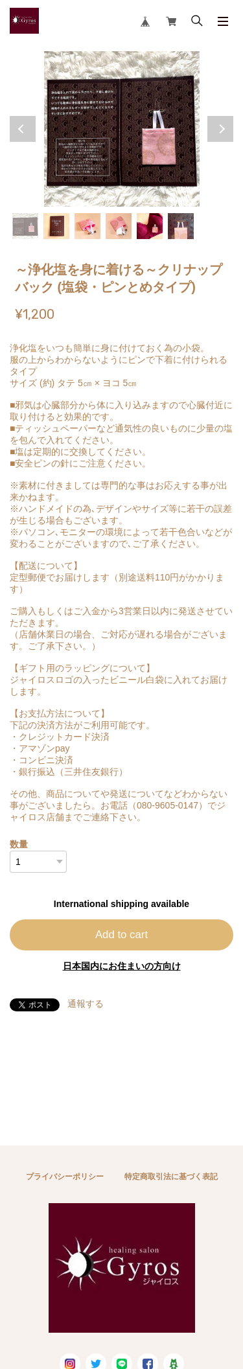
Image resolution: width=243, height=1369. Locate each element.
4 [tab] (119, 226)
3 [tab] (87, 226)
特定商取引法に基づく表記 (171, 1176)
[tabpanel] (121, 129)
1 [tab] (25, 226)
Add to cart (121, 934)
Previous (23, 129)
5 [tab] (150, 226)
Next (220, 129)
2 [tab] (56, 226)
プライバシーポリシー (65, 1176)
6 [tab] (181, 226)
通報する (85, 1003)
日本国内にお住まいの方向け (122, 966)
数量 (19, 844)
